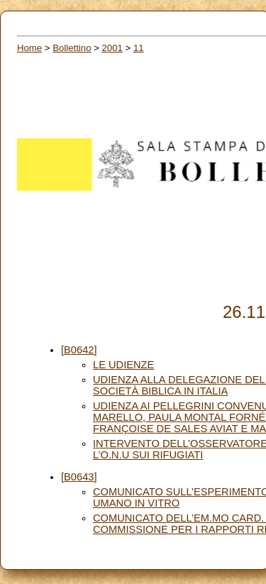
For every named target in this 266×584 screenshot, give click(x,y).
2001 (112, 48)
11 (138, 48)
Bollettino (71, 48)
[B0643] (79, 477)
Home (29, 48)
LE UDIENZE (123, 364)
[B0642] (79, 350)
